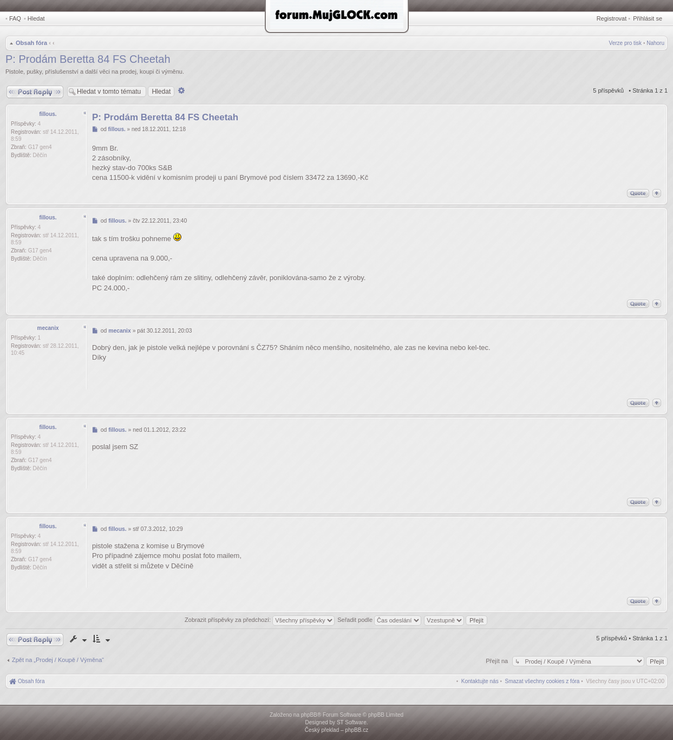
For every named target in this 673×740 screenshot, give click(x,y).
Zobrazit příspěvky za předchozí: (260, 619)
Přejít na (497, 661)
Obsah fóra (31, 43)
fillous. (47, 114)
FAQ (15, 18)
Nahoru (655, 43)
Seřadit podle (379, 619)
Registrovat (612, 18)
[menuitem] (542, 681)
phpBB (309, 715)
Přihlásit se (647, 18)
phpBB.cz (356, 730)
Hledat (36, 18)
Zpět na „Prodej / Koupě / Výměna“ (58, 660)
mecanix (47, 328)
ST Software (352, 722)
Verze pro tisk (625, 43)
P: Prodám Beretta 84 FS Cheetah (88, 59)
